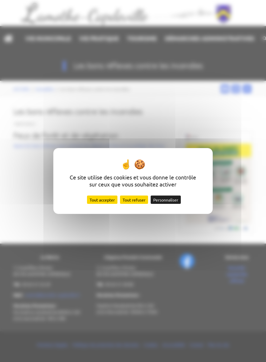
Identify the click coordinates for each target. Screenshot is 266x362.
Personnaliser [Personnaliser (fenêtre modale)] (165, 199)
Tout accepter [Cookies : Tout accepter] (102, 199)
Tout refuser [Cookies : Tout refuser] (134, 199)
